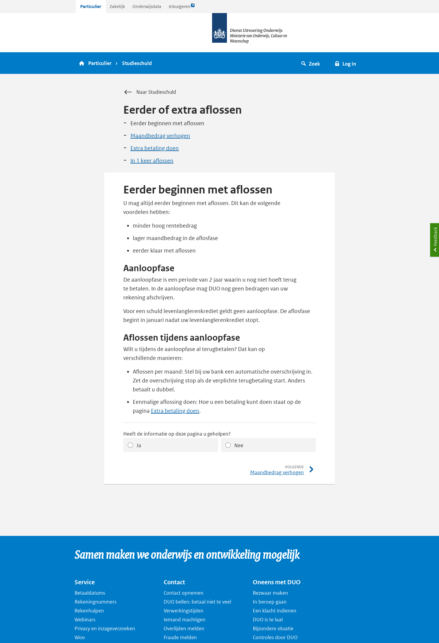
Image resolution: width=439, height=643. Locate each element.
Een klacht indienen (274, 610)
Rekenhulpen (89, 610)
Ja (139, 445)
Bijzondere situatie (273, 628)
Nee (238, 445)
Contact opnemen (183, 593)
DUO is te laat (268, 619)
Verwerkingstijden (183, 610)
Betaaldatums (90, 593)
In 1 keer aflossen (151, 160)
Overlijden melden (184, 628)
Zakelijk (117, 6)
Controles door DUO (275, 637)
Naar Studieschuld (149, 92)
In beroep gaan (270, 601)
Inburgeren (181, 8)
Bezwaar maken (270, 593)
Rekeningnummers (95, 601)
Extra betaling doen (154, 148)
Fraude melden (180, 637)
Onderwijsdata (146, 6)
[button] (311, 63)
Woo (80, 637)
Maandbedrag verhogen (160, 135)
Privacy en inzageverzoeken (105, 628)
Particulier (90, 6)
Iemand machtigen (185, 619)
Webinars (85, 619)
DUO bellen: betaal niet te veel (197, 601)
